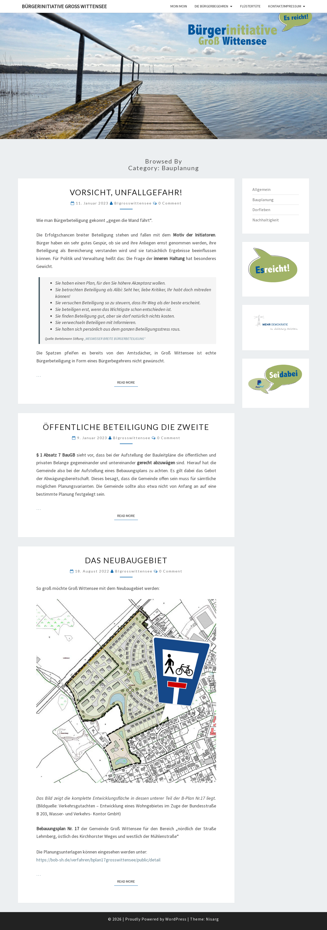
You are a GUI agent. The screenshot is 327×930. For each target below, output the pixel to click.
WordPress (175, 919)
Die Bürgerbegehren (211, 6)
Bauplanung (263, 199)
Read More (127, 382)
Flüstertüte (250, 6)
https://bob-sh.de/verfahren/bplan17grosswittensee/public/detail (98, 860)
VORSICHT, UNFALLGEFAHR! (126, 192)
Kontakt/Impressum (284, 6)
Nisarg (212, 919)
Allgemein (261, 189)
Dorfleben (261, 209)
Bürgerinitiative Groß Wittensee (64, 6)
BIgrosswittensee (133, 203)
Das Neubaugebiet (126, 560)
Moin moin (178, 6)
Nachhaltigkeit (265, 219)
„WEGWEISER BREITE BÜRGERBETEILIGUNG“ (114, 339)
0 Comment (170, 203)
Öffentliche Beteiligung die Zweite (126, 426)
